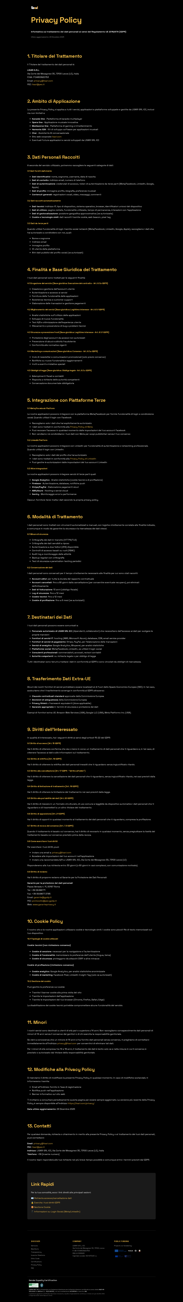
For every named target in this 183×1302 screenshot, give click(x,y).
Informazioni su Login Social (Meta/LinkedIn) (57, 1211)
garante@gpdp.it (43, 897)
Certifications (36, 1262)
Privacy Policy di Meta (81, 426)
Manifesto (35, 1249)
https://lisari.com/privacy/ (81, 1103)
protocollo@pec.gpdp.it (44, 900)
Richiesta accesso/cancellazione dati (53, 1198)
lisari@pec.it (38, 84)
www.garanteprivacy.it (44, 904)
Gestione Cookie (42, 1207)
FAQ (32, 1268)
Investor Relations (38, 1255)
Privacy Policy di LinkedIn (83, 458)
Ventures (34, 1246)
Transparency (36, 1252)
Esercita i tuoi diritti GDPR (47, 1202)
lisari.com (57, 136)
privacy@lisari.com (43, 80)
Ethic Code (35, 1259)
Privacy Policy (36, 1265)
